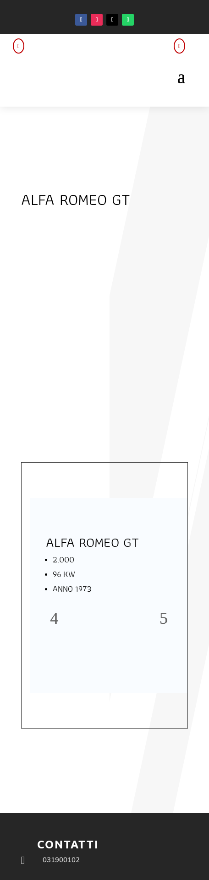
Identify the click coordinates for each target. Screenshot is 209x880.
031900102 (61, 859)
